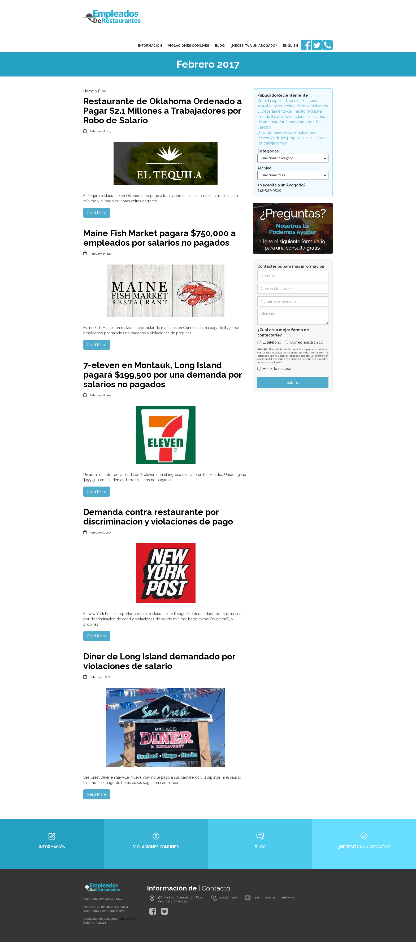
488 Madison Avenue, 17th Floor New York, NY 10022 (180, 899)
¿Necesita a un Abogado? (254, 46)
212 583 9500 (228, 897)
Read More (96, 213)
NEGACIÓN (127, 918)
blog (220, 46)
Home (88, 91)
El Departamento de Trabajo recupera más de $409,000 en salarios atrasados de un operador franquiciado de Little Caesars (291, 119)
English (290, 46)
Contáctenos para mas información (290, 266)
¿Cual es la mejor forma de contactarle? (283, 332)
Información (150, 46)
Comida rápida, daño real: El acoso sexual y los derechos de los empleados (292, 103)
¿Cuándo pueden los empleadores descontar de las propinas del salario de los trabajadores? (292, 137)
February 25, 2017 (100, 253)
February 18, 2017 (100, 395)
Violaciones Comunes (188, 46)
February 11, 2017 (100, 532)
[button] (293, 158)
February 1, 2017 (100, 677)
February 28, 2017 (100, 131)
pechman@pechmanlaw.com (104, 911)
